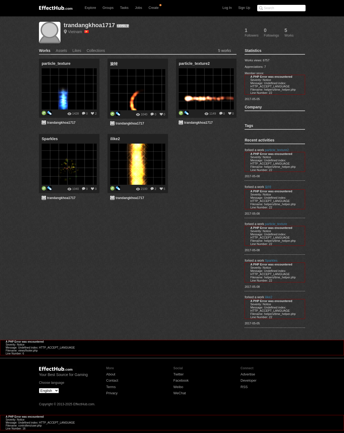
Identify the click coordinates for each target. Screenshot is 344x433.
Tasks (124, 8)
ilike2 (268, 297)
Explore (90, 8)
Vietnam (78, 32)
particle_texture (276, 224)
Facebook (181, 380)
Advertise (248, 374)
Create (154, 8)
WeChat (179, 393)
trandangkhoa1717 (89, 25)
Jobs (138, 8)
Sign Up (244, 8)
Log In (227, 8)
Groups (107, 8)
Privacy (112, 393)
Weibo (178, 387)
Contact (112, 380)
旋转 (268, 187)
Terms (111, 387)
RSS (244, 387)
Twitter (178, 374)
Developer (248, 380)
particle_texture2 (277, 150)
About (110, 374)
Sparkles (271, 260)
